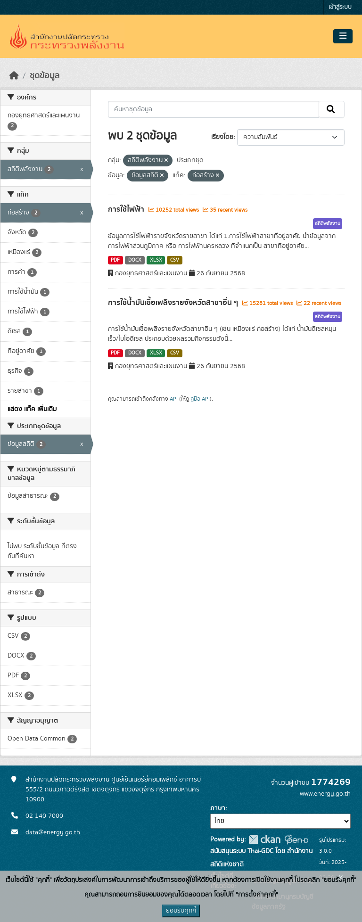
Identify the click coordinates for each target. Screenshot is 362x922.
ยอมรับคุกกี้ (181, 910)
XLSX (156, 260)
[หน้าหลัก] (14, 76)
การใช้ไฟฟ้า (127, 209)
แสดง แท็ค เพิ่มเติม (32, 409)
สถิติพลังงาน (327, 223)
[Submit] (332, 109)
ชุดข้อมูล (44, 76)
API (174, 399)
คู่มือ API (200, 399)
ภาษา (217, 808)
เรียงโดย (222, 137)
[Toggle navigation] (343, 36)
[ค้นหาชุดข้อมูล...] (214, 109)
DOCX (134, 260)
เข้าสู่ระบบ (340, 7)
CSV (174, 260)
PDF (115, 260)
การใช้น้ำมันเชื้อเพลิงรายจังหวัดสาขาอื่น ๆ (174, 302)
